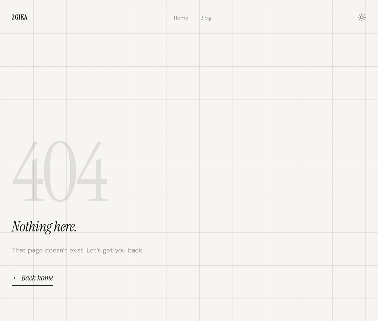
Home (181, 17)
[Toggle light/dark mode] (361, 17)
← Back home (32, 277)
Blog (205, 17)
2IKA (19, 17)
